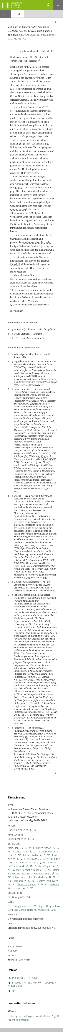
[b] (47, 106)
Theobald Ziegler (26, 884)
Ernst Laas (31, 859)
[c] (11, 147)
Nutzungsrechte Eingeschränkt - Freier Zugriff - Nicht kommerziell (33, 1017)
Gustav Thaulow (46, 880)
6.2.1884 (25, 897)
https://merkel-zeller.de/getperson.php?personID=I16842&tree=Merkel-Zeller (35, 382)
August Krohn (20, 851)
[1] (38, 73)
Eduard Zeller (15, 839)
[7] (21, 264)
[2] (45, 77)
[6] (30, 245)
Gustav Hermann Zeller (26, 870)
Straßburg (13, 897)
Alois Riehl (13, 848)
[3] (44, 106)
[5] (27, 209)
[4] (24, 187)
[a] (39, 60)
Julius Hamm (20, 877)
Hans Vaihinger (16, 830)
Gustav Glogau (43, 866)
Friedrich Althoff (42, 848)
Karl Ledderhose (38, 877)
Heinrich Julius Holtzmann (36, 873)
